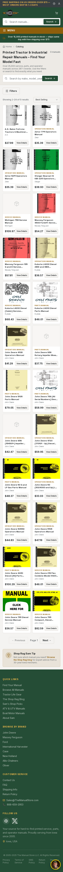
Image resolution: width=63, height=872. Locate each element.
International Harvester (15, 746)
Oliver (6, 765)
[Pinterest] (6, 821)
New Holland (10, 756)
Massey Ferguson (12, 737)
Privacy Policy (6, 861)
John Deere (9, 732)
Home (7, 46)
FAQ (5, 784)
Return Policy (10, 794)
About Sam (9, 717)
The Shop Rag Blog (14, 699)
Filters (11, 90)
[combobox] (31, 21)
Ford (5, 742)
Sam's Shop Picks (13, 703)
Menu (9, 30)
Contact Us (9, 780)
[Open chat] (56, 865)
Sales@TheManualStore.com (22, 800)
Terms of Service (19, 861)
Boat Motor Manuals (14, 713)
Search (51, 21)
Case (5, 751)
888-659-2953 (15, 804)
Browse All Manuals (13, 689)
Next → (47, 640)
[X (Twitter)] (14, 821)
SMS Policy (32, 861)
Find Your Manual (12, 685)
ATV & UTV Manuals (14, 708)
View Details (22, 143)
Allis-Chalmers (10, 760)
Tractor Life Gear (12, 694)
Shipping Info (10, 789)
